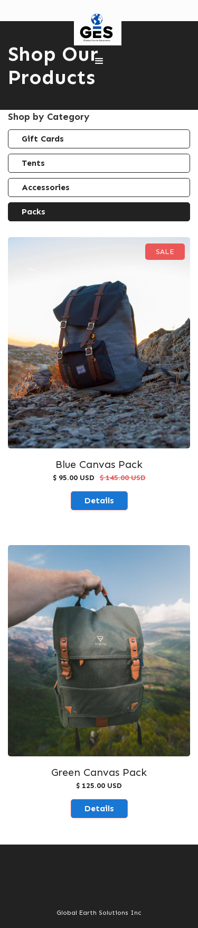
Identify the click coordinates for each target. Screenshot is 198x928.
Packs (33, 212)
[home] (95, 28)
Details (99, 500)
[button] (99, 61)
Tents (33, 163)
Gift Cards (43, 139)
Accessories (46, 187)
